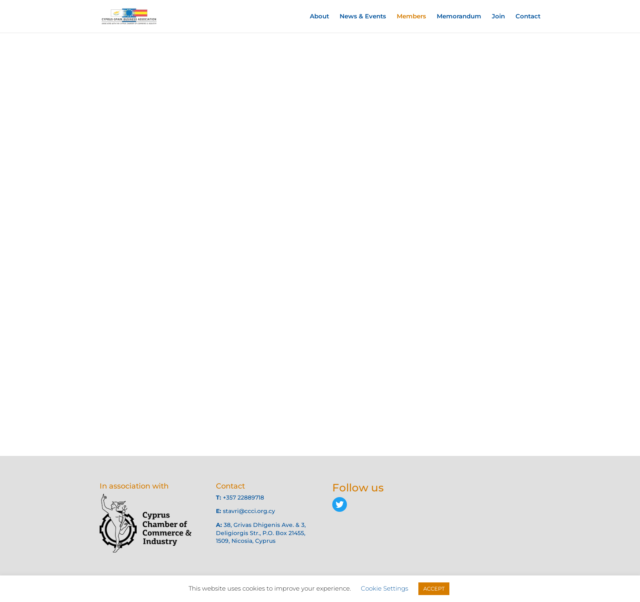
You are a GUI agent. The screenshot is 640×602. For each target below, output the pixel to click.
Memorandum (459, 16)
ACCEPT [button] (433, 588)
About (319, 16)
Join (498, 16)
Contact (528, 16)
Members (411, 16)
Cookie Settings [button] (384, 588)
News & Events (363, 16)
